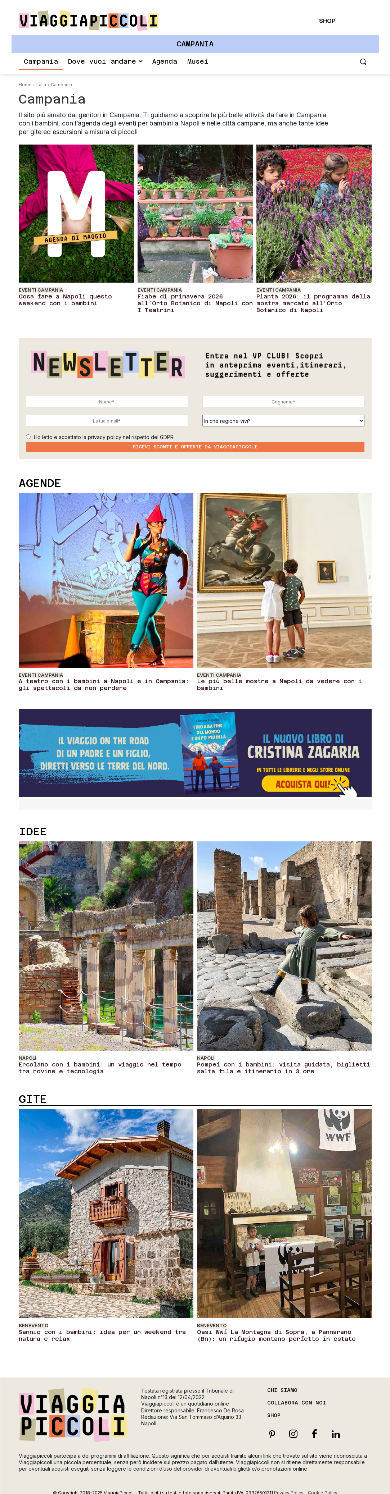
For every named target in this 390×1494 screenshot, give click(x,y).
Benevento (33, 1316)
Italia (41, 84)
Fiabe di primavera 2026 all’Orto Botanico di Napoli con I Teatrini (188, 298)
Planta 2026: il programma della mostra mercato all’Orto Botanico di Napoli (310, 301)
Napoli (27, 1051)
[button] (363, 61)
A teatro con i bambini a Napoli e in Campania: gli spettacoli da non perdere (95, 679)
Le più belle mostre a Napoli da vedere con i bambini (277, 677)
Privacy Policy (289, 1481)
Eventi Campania (41, 290)
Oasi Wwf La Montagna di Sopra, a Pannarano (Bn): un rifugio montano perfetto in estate (274, 1325)
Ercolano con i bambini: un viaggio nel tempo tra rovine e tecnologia (105, 1060)
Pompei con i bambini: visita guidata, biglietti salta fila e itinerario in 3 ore (278, 1060)
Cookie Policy (322, 1481)
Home (25, 84)
